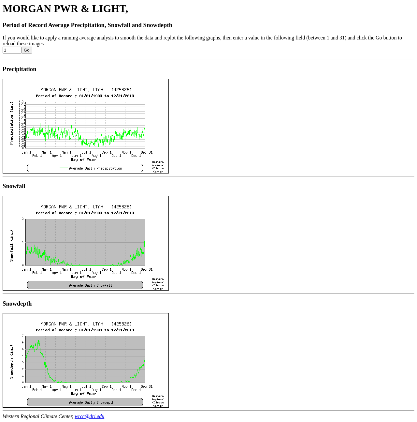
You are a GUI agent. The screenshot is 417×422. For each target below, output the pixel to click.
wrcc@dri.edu (89, 416)
